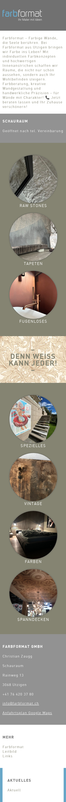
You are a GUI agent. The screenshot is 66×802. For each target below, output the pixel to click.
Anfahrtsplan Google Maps (27, 713)
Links (8, 756)
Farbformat (13, 747)
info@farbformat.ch (21, 703)
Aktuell (14, 790)
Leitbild (10, 751)
